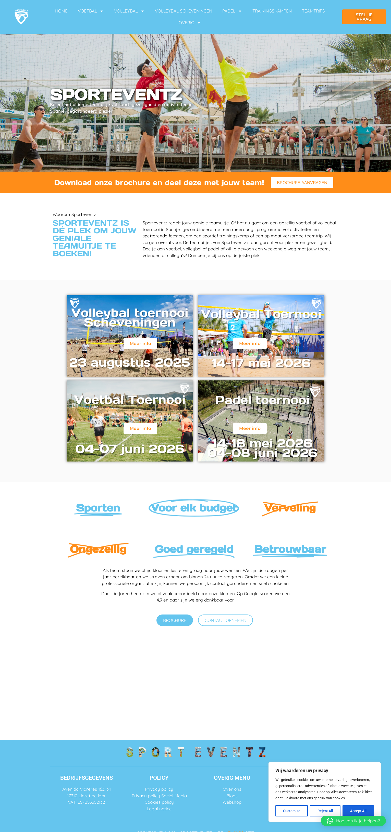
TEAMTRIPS (313, 11)
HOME (61, 11)
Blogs (232, 795)
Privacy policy (159, 789)
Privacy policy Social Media (159, 795)
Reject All (325, 811)
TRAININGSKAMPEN (272, 11)
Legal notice (159, 808)
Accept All (358, 811)
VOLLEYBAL (129, 11)
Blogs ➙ (293, 685)
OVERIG (190, 23)
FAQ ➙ (195, 685)
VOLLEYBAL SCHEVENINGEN (183, 11)
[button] (353, 821)
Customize (291, 811)
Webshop (232, 802)
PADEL (232, 11)
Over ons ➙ (97, 685)
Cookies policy (159, 802)
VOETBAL (91, 11)
